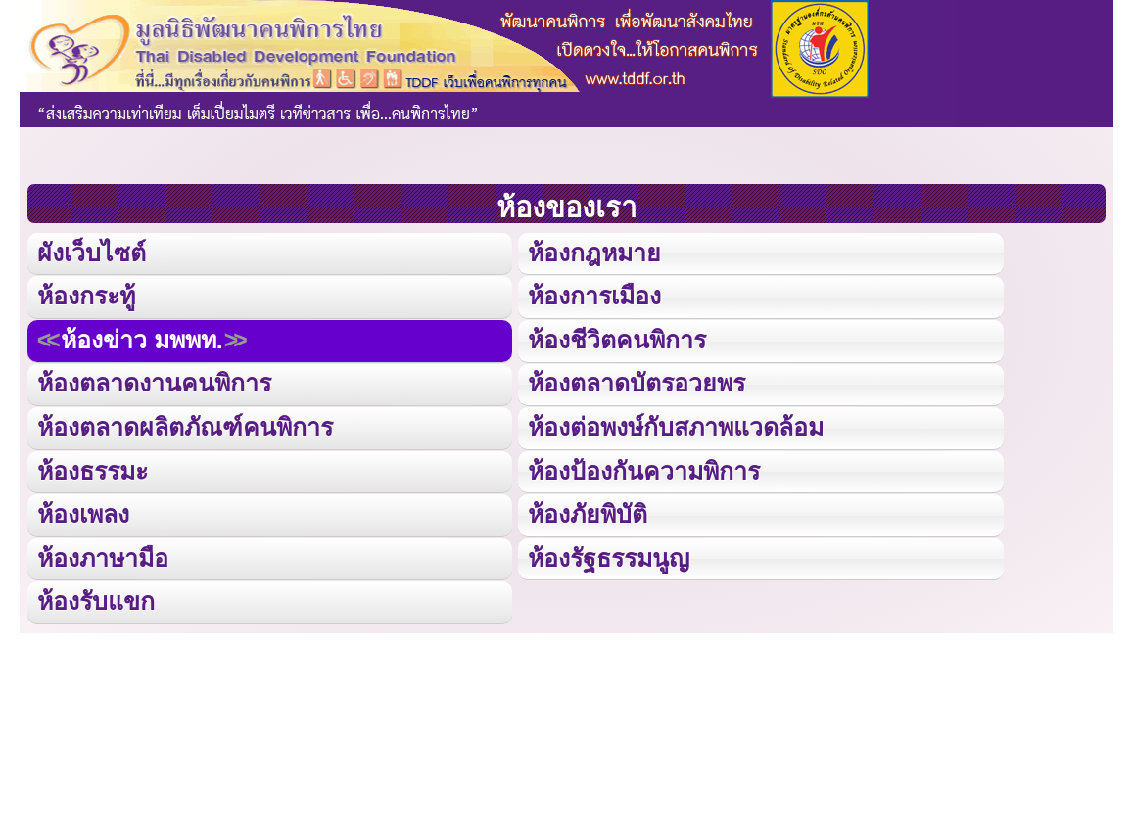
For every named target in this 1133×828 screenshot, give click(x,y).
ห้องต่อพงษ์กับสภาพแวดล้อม (676, 424)
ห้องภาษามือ (102, 553)
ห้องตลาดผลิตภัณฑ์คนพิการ (183, 424)
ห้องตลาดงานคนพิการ (153, 381)
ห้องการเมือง (594, 295)
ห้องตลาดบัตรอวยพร (636, 381)
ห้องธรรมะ (92, 467)
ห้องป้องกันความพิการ (643, 467)
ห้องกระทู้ (86, 295)
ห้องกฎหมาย (594, 252)
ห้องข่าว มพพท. (141, 338)
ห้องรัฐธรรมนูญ (608, 553)
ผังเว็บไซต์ (90, 252)
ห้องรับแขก (96, 596)
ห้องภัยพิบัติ (587, 510)
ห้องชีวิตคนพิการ (616, 338)
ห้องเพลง (83, 510)
